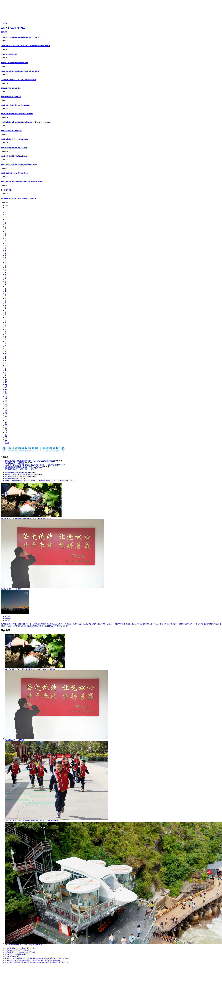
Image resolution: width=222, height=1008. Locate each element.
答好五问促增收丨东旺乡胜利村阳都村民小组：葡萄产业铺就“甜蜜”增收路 (30, 461)
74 (5, 333)
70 (5, 326)
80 (5, 343)
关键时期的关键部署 (11, 478)
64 (5, 315)
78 (5, 339)
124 (6, 418)
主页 (3, 28)
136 (6, 439)
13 (5, 228)
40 (5, 274)
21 (5, 242)
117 (6, 406)
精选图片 (8, 620)
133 (6, 434)
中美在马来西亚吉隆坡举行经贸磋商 (17, 472)
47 (5, 286)
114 (6, 401)
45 (5, 283)
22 (5, 243)
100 (6, 377)
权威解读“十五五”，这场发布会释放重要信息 (20, 474)
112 (6, 398)
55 (5, 300)
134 (6, 436)
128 (6, 425)
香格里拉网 (13, 28)
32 (5, 260)
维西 (6, 23)
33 (5, 262)
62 (5, 312)
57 (5, 303)
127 (6, 424)
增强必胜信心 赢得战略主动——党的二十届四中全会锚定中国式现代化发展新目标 (32, 960)
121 (6, 413)
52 (5, 295)
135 (6, 437)
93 (5, 365)
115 (6, 403)
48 (5, 288)
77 (5, 338)
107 (6, 389)
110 (6, 394)
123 (6, 417)
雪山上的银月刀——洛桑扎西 (14, 463)
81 (5, 345)
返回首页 (4, 32)
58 (5, 305)
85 (5, 351)
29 (5, 255)
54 (5, 298)
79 (5, 341)
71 (5, 327)
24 (5, 247)
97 (5, 372)
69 (5, 324)
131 (6, 430)
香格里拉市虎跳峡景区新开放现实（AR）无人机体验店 (23, 467)
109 (6, 393)
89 (5, 358)
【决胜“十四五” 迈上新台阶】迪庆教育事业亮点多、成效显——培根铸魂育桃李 (31, 465)
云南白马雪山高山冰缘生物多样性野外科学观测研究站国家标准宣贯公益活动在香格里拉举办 (36, 962)
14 (5, 230)
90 (5, 360)
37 (5, 269)
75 (5, 334)
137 (6, 441)
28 (5, 254)
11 (5, 224)
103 (6, 382)
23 (5, 245)
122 (6, 415)
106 (6, 388)
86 (5, 353)
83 (5, 348)
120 (6, 412)
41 (5, 276)
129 (6, 427)
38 (5, 271)
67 (5, 321)
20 (5, 240)
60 (5, 309)
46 (5, 284)
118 (6, 408)
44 (5, 281)
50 (5, 291)
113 (6, 400)
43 (5, 279)
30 (5, 257)
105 (6, 386)
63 (5, 314)
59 (5, 307)
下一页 (7, 443)
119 (6, 410)
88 (5, 357)
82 (5, 346)
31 (5, 259)
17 (5, 235)
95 (5, 369)
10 (5, 223)
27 (5, 252)
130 (6, 429)
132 (6, 432)
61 (5, 310)
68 (5, 322)
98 (5, 374)
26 (5, 250)
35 (5, 266)
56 (5, 302)
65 (5, 317)
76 (5, 336)
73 (5, 331)
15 (5, 231)
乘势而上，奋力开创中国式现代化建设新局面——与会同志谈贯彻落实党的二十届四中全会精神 (37, 480)
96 (5, 370)
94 (5, 367)
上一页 (7, 205)
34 (5, 264)
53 (5, 297)
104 (6, 384)
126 (6, 422)
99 (5, 376)
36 (5, 267)
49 (5, 290)
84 (5, 350)
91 (5, 362)
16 (5, 233)
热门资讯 (8, 616)
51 (5, 293)
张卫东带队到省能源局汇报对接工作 (17, 476)
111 (6, 396)
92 (5, 363)
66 (5, 319)
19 (5, 238)
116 (6, 405)
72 (5, 329)
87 (5, 355)
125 (6, 420)
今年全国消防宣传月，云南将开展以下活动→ (20, 469)
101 (6, 379)
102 (6, 381)
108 (6, 391)
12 (5, 226)
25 (5, 248)
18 (5, 236)
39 (5, 272)
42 (5, 278)
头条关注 (8, 618)
